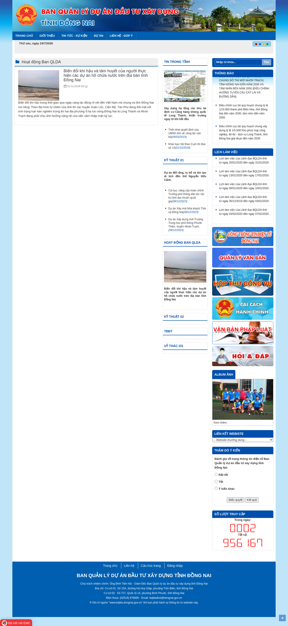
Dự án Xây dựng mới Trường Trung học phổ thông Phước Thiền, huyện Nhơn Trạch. (185, 225)
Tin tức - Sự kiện (74, 35)
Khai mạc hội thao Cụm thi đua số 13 (186, 146)
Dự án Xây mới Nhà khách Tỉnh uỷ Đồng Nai (187, 210)
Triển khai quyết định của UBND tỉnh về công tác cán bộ (184, 133)
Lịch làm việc (226, 152)
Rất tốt (223, 474)
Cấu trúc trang (151, 565)
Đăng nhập (175, 565)
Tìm (266, 62)
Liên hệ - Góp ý (121, 35)
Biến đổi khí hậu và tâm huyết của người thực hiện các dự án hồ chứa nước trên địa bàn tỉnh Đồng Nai (106, 75)
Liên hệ (129, 565)
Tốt (221, 481)
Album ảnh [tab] (223, 374)
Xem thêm (220, 422)
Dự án (98, 35)
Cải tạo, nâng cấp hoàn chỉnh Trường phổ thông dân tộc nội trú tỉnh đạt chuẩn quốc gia (186, 196)
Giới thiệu (47, 35)
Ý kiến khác (227, 488)
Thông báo (224, 73)
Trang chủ (24, 35)
